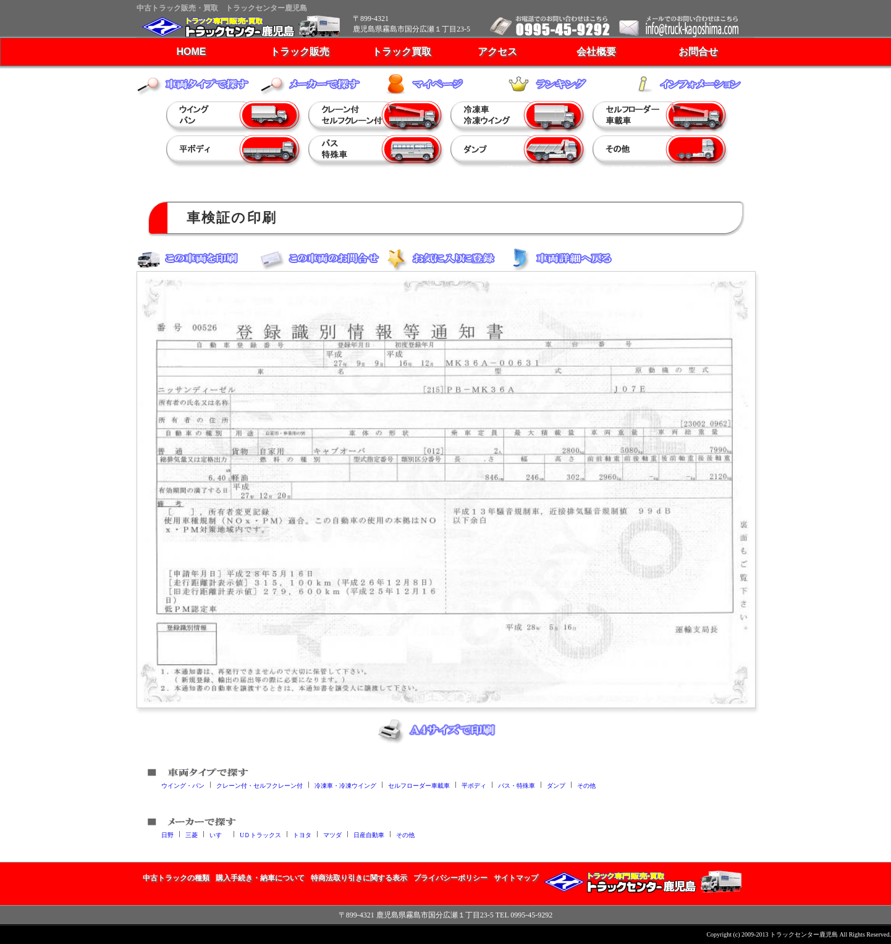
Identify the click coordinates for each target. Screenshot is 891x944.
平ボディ (474, 785)
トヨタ (302, 834)
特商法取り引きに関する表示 (359, 878)
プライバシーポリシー (450, 878)
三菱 (191, 834)
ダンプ (556, 785)
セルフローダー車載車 (419, 785)
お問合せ (698, 51)
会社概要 (596, 51)
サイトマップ (516, 878)
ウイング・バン (183, 785)
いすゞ (218, 834)
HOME (191, 51)
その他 (586, 785)
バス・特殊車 (516, 785)
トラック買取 (401, 51)
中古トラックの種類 (176, 878)
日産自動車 (368, 834)
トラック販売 (299, 51)
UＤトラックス (260, 834)
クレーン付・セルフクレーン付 (259, 785)
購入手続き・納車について (260, 878)
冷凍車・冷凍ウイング (345, 785)
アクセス (497, 51)
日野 (167, 834)
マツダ (332, 834)
